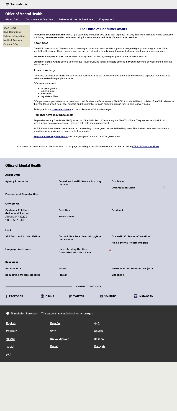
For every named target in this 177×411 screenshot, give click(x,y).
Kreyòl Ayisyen (59, 339)
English (11, 323)
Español (55, 323)
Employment (106, 19)
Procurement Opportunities (22, 194)
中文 (97, 323)
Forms (62, 268)
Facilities (64, 210)
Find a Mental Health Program (130, 243)
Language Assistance (18, 249)
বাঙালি (98, 331)
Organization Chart (123, 188)
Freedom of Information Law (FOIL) (133, 268)
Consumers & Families (39, 19)
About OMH (12, 19)
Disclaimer (118, 181)
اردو (8, 354)
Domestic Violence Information (131, 236)
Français (99, 346)
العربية (10, 346)
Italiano (99, 339)
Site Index (118, 275)
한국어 (10, 339)
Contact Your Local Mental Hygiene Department (80, 238)
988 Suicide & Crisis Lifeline (22, 236)
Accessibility (13, 268)
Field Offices (66, 216)
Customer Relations (17, 210)
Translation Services (24, 313)
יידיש (53, 331)
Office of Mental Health (23, 14)
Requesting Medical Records (22, 275)
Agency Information (17, 181)
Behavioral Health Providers (76, 19)
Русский (11, 330)
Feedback (117, 210)
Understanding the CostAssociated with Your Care (75, 251)
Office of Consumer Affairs (145, 146)
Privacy (63, 275)
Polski (54, 346)
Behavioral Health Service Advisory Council (80, 183)
